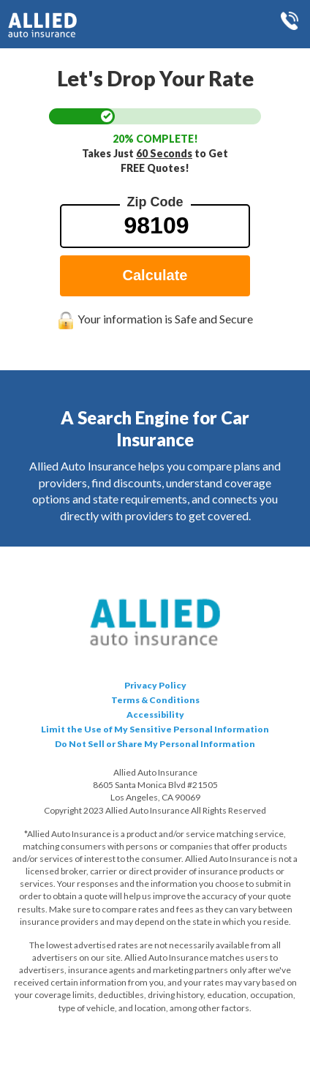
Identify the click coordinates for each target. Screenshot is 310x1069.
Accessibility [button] (155, 714)
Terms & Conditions (155, 699)
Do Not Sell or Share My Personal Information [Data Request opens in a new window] (155, 743)
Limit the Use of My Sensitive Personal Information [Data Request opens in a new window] (155, 729)
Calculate (155, 275)
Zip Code (155, 202)
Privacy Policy (155, 685)
